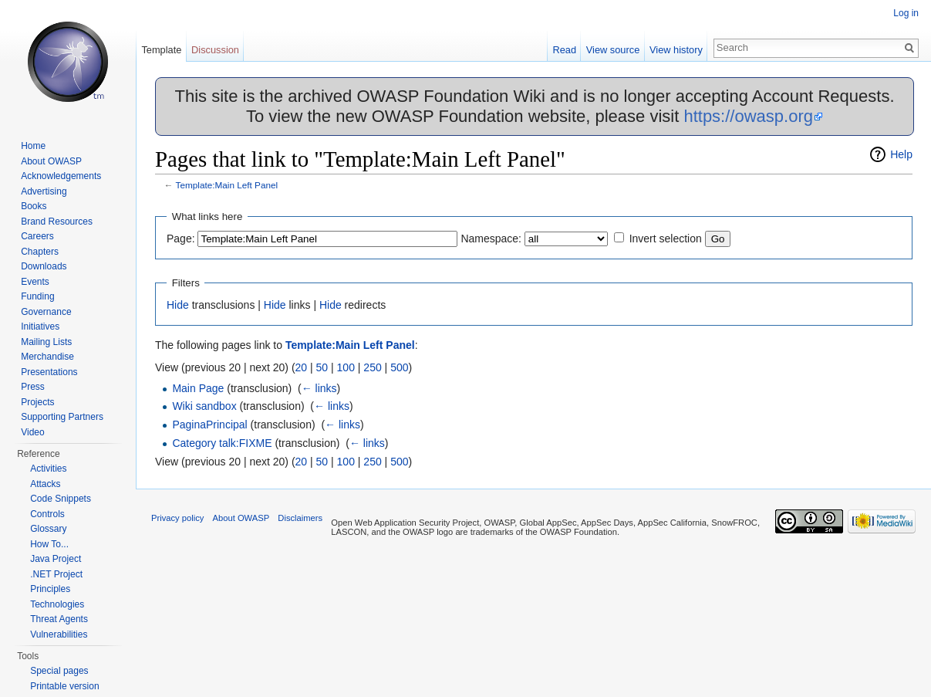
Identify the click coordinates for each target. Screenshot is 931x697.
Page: (181, 238)
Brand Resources (57, 221)
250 (372, 367)
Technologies (57, 604)
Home (33, 145)
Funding (37, 296)
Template (161, 50)
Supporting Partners (62, 416)
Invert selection (665, 238)
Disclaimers (300, 518)
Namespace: (490, 238)
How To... (49, 544)
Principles (50, 589)
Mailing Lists (46, 342)
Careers (37, 236)
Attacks (45, 484)
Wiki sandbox (204, 406)
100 (346, 367)
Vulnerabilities (58, 634)
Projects (37, 402)
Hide (178, 305)
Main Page (198, 388)
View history (676, 50)
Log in (906, 13)
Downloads (43, 266)
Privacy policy (177, 518)
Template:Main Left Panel (227, 185)
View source (612, 50)
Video (32, 432)
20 (301, 367)
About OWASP (51, 161)
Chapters (40, 251)
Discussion (215, 50)
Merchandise (47, 356)
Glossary (48, 528)
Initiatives (40, 326)
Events (35, 281)
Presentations (49, 372)
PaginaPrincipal (209, 424)
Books (33, 206)
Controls (47, 514)
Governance (46, 311)
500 (399, 367)
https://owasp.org (748, 116)
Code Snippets (60, 498)
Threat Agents (59, 619)
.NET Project (56, 574)
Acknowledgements (61, 176)
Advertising (43, 191)
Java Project (55, 558)
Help (901, 154)
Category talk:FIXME (222, 443)
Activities (48, 468)
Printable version (64, 686)
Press (33, 386)
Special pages (59, 670)
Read (564, 50)
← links (319, 388)
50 (322, 367)
